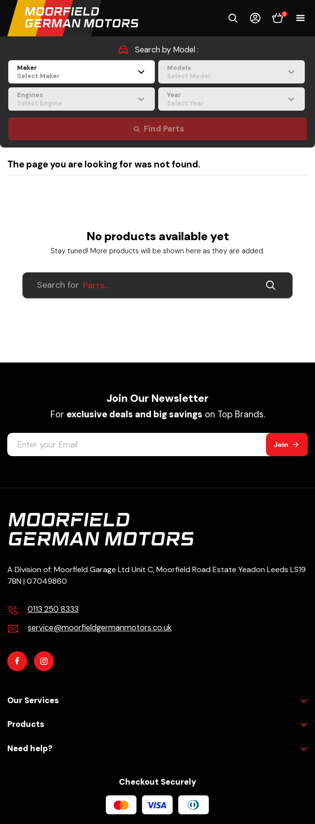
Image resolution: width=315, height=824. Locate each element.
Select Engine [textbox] (39, 103)
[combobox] (81, 71)
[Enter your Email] (136, 444)
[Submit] (273, 285)
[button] (233, 18)
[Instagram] (44, 661)
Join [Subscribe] (281, 444)
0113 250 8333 (53, 609)
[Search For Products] (157, 285)
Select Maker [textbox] (38, 76)
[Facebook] (17, 661)
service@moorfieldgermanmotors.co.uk (100, 628)
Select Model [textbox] (188, 76)
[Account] (255, 18)
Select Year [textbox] (185, 103)
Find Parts (164, 129)
